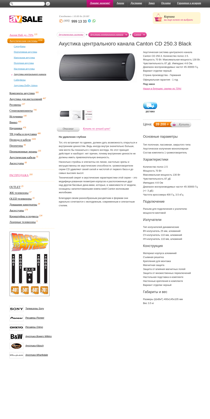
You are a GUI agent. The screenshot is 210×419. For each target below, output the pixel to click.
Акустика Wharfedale (36, 355)
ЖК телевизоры (19, 193)
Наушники (15, 128)
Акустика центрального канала (30, 74)
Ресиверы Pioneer (34, 318)
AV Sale (25, 20)
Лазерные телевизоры (22, 222)
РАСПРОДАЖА (19, 175)
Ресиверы (15, 104)
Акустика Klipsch (34, 345)
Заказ (152, 3)
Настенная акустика (24, 68)
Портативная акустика (25, 51)
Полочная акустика (24, 63)
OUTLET (14, 187)
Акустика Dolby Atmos (25, 85)
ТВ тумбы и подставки (23, 134)
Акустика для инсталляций (25, 99)
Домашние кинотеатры (23, 204)
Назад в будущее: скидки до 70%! (162, 88)
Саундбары (19, 46)
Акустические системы (23, 40)
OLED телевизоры (20, 198)
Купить (184, 124)
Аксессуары (16, 163)
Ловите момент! (100, 3)
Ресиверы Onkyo (34, 327)
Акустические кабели (22, 157)
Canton (137, 34)
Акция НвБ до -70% (21, 35)
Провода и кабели (20, 139)
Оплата (166, 3)
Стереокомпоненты (21, 110)
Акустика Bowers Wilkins (38, 336)
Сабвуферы (20, 79)
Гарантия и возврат (189, 3)
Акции (120, 3)
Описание (68, 128)
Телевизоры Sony (34, 308)
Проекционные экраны (23, 151)
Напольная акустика (24, 57)
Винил (13, 122)
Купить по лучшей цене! (96, 128)
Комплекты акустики (22, 93)
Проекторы (16, 145)
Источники (16, 116)
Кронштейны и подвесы (23, 216)
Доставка (136, 3)
